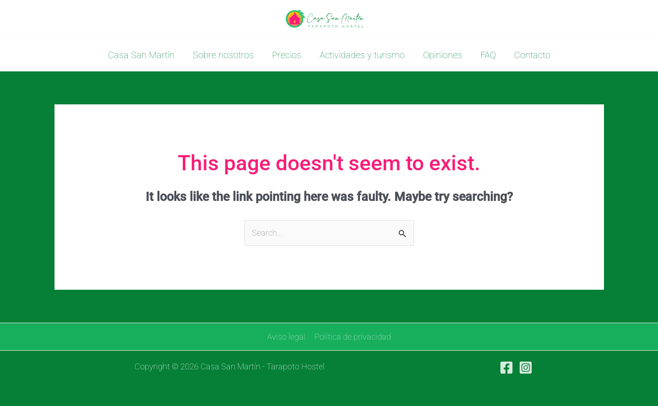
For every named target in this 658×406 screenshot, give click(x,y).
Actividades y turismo (362, 54)
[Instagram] (526, 367)
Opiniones (442, 54)
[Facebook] (506, 367)
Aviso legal (286, 336)
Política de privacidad (352, 336)
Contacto (532, 54)
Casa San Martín (141, 54)
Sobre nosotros (223, 54)
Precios (286, 54)
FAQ (488, 54)
